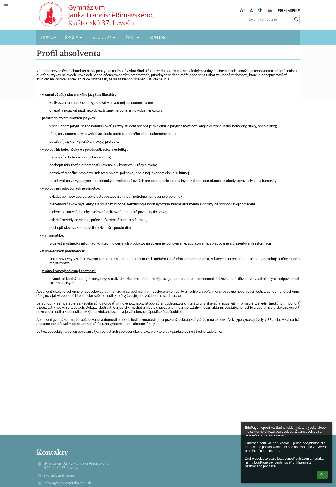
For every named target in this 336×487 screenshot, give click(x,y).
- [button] (252, 10)
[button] (270, 10)
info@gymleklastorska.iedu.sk (67, 483)
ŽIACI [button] (133, 37)
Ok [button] (322, 475)
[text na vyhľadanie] (273, 19)
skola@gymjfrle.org (59, 475)
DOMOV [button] (48, 37)
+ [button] (242, 10)
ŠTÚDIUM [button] (104, 37)
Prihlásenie (289, 11)
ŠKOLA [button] (74, 37)
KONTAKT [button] (158, 37)
